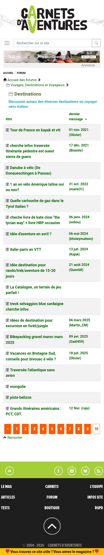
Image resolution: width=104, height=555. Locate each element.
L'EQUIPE (96, 487)
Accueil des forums (22, 80)
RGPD (99, 508)
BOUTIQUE (52, 508)
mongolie (18, 386)
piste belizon (20, 397)
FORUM (52, 497)
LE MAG (6, 487)
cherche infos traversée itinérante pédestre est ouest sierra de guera (30, 151)
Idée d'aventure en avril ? (30, 234)
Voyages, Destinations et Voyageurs (38, 85)
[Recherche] (53, 43)
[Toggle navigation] (7, 43)
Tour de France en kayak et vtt (35, 130)
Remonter (14, 438)
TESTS (5, 508)
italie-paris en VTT (25, 249)
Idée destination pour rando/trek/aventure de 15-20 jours (31, 270)
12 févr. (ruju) (79, 408)
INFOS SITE (95, 497)
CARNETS (51, 487)
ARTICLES (8, 497)
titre (9, 119)
